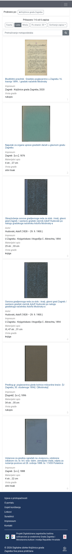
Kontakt (8, 525)
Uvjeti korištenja (12, 507)
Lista (18, 25)
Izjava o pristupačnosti (15, 498)
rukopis (9, 97)
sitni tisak (10, 170)
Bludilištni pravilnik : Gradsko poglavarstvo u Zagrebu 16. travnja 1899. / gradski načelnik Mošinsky (33, 80)
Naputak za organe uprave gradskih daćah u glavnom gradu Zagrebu (35, 146)
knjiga (8, 253)
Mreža (25, 25)
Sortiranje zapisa (56, 25)
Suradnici (9, 516)
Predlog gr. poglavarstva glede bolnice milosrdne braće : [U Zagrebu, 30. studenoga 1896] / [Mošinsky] (34, 386)
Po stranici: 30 (38, 25)
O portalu (9, 502)
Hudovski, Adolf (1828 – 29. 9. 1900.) (24, 231)
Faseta (9, 25)
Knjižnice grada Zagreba (30, 12)
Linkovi (8, 512)
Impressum (10, 521)
